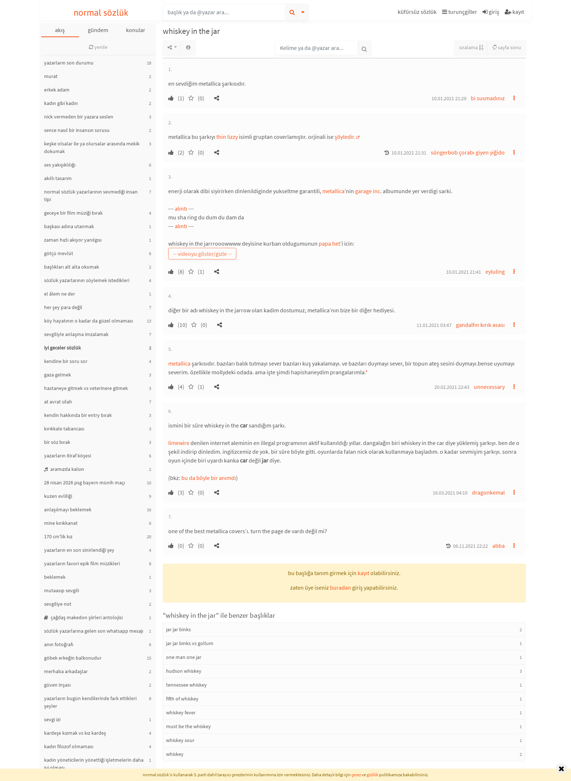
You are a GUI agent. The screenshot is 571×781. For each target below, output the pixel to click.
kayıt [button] (363, 573)
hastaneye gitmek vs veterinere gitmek (86, 388)
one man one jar (183, 657)
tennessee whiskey (186, 685)
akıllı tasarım (58, 178)
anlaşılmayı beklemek (67, 509)
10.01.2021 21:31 (408, 152)
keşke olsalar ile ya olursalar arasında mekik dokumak (91, 147)
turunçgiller (459, 11)
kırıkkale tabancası (64, 428)
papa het (329, 243)
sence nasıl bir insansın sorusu (77, 130)
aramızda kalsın (64, 469)
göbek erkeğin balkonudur (73, 658)
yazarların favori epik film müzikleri (82, 563)
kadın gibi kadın (61, 103)
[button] (418, 12)
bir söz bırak (57, 442)
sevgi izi (52, 719)
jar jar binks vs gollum (189, 643)
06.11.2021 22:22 (470, 546)
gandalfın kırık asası (480, 324)
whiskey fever (181, 712)
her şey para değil (63, 307)
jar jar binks (178, 629)
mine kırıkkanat (61, 523)
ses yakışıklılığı (59, 164)
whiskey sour (180, 740)
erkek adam (57, 89)
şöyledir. (345, 136)
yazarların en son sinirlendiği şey (79, 550)
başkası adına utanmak (69, 226)
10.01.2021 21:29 (449, 98)
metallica (333, 191)
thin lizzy (227, 136)
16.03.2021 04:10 (450, 492)
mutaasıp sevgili (61, 590)
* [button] (366, 372)
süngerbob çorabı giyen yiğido (468, 152)
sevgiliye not (57, 604)
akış (60, 30)
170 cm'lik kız (58, 536)
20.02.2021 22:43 (451, 387)
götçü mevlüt (58, 253)
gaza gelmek (57, 374)
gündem (98, 30)
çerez (356, 774)
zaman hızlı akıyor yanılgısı (73, 240)
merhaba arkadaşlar (66, 671)
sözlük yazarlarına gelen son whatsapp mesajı (93, 631)
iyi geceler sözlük (62, 347)
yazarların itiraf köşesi (67, 455)
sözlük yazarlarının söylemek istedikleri (86, 280)
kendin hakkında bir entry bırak (78, 415)
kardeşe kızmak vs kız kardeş (75, 733)
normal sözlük (101, 12)
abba (498, 545)
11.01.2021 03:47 (434, 325)
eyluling (495, 271)
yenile (98, 47)
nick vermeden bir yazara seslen (78, 116)
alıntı (181, 208)
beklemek (55, 577)
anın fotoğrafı (58, 644)
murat (51, 76)
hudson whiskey (183, 671)
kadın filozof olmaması (68, 746)
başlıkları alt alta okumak (71, 266)
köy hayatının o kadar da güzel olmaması (88, 320)
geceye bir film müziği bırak (73, 213)
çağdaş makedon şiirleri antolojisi (83, 617)
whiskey (175, 754)
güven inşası (57, 685)
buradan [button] (340, 587)
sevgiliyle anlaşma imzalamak (76, 334)
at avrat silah (58, 401)
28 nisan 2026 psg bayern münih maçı (84, 482)
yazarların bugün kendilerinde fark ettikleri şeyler (90, 702)
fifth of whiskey (182, 698)
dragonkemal (488, 492)
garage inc (367, 191)
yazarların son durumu (69, 62)
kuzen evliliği (58, 496)
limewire (178, 442)
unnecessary (489, 386)
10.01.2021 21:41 (463, 272)
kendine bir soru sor (65, 361)
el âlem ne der (59, 293)
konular (135, 30)
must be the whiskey (188, 726)
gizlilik (372, 774)
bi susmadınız (488, 98)
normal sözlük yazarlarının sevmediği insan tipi (91, 195)
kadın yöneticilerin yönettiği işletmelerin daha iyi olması (93, 764)
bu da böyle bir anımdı (208, 477)
